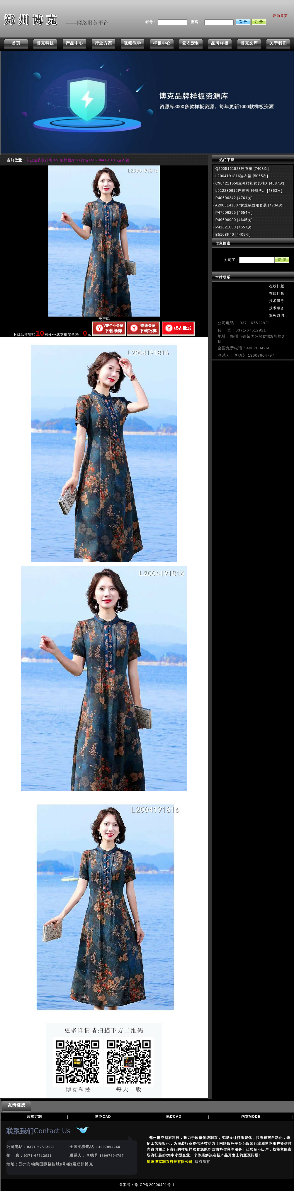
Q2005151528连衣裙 (233, 169)
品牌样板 (220, 43)
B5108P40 (224, 235)
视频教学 (132, 43)
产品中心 (74, 43)
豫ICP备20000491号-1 (154, 1185)
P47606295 (225, 213)
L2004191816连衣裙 (232, 176)
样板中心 (162, 43)
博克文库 (249, 43)
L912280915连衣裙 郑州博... (240, 191)
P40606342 (225, 198)
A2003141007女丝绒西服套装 (240, 205)
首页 (16, 43)
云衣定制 (191, 43)
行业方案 (103, 43)
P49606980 (225, 220)
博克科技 (45, 43)
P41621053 (225, 227)
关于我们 (278, 43)
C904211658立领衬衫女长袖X (241, 183)
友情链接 (16, 1105)
